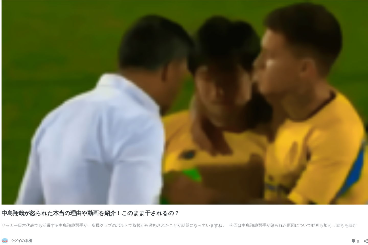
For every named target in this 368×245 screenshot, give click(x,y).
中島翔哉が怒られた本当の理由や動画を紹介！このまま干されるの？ (91, 213)
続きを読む (346, 225)
